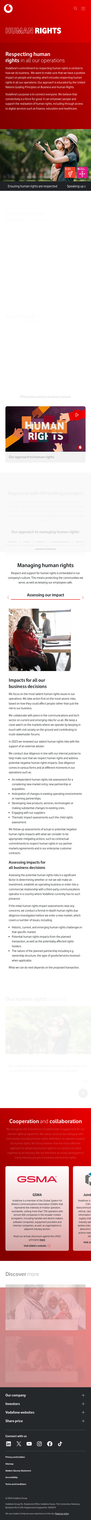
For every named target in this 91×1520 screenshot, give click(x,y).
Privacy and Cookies (15, 1457)
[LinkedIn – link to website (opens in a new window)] (8, 1444)
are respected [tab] (32, 186)
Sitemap (9, 1463)
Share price (45, 1421)
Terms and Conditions (15, 1484)
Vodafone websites (45, 1412)
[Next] (83, 597)
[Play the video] (76, 415)
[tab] (62, 183)
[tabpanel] (45, 789)
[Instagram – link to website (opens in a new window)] (39, 1444)
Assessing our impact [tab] (45, 594)
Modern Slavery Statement (18, 1470)
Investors (45, 1404)
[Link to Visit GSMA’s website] (37, 1246)
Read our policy (62, 1513)
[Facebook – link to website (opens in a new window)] (50, 1444)
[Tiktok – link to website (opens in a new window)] (60, 1444)
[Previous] (8, 597)
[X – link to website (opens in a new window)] (19, 1444)
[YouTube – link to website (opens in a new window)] (29, 1444)
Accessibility (11, 1477)
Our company (45, 1395)
